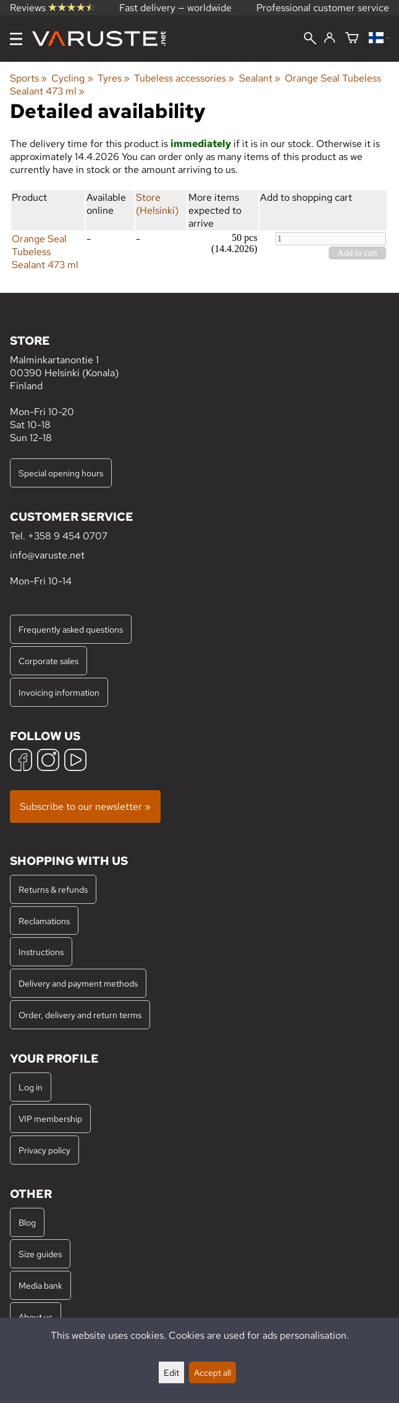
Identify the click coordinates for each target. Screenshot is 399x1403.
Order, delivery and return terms (80, 1015)
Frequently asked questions (71, 629)
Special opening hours (61, 473)
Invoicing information (59, 692)
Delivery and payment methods (78, 983)
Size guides (40, 1254)
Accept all (212, 1372)
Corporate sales (48, 661)
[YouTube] (75, 761)
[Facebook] (21, 761)
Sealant (259, 78)
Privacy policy (44, 1150)
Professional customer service (322, 7)
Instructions (41, 952)
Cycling (72, 78)
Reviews (52, 7)
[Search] (310, 39)
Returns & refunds (53, 889)
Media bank (40, 1285)
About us (35, 1317)
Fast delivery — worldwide (175, 7)
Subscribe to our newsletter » (85, 806)
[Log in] (329, 38)
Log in (31, 1087)
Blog (27, 1222)
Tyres (114, 78)
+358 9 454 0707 (67, 535)
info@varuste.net (47, 555)
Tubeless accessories (184, 78)
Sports (28, 78)
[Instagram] (48, 761)
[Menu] (16, 39)
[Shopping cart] (352, 38)
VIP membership (50, 1118)
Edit (171, 1372)
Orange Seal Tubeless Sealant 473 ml (45, 251)
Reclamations (44, 921)
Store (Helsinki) (157, 204)
